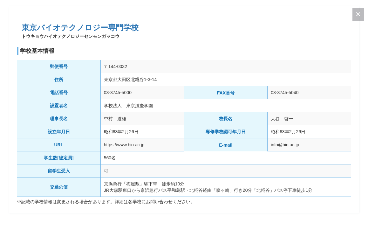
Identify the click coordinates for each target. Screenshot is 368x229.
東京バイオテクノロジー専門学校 (80, 27)
